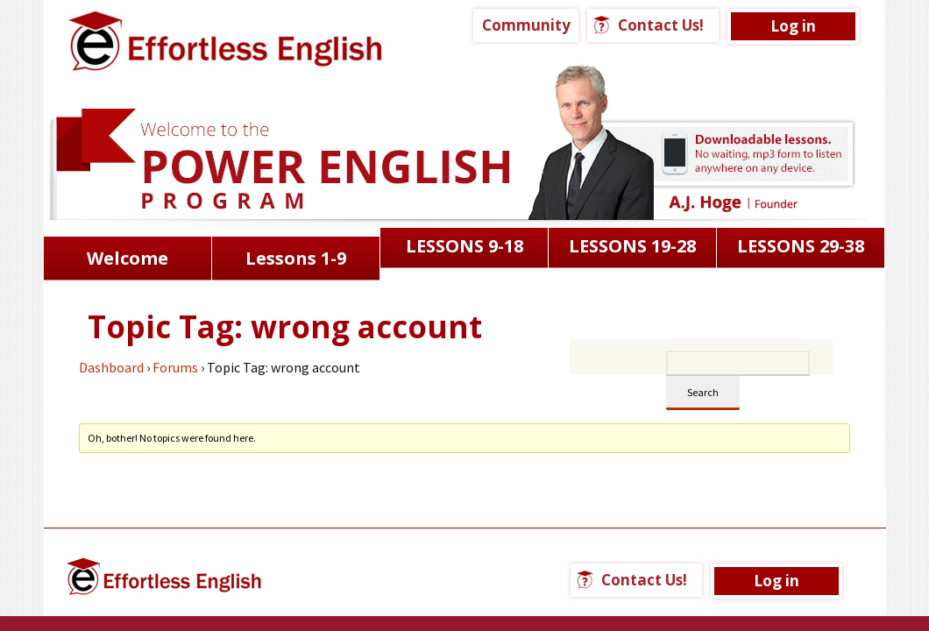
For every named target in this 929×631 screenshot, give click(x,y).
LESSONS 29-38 (800, 246)
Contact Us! (661, 25)
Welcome (127, 258)
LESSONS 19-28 (632, 246)
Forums (175, 367)
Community (526, 25)
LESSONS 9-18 (464, 246)
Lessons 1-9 (295, 258)
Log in (793, 26)
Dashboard (111, 367)
